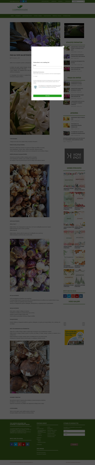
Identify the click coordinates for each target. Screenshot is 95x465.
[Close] (63, 47)
